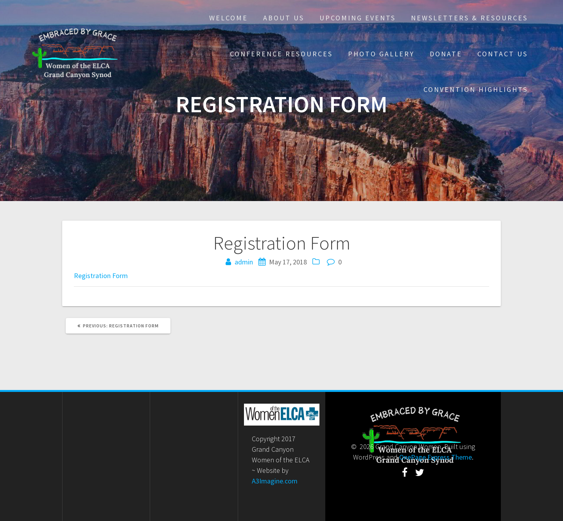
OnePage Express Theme (435, 457)
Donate (446, 53)
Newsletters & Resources (469, 17)
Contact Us (502, 53)
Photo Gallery (381, 53)
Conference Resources (281, 53)
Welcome (228, 17)
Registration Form (101, 275)
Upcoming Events (357, 17)
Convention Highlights (475, 89)
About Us (283, 17)
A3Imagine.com (275, 480)
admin (244, 261)
